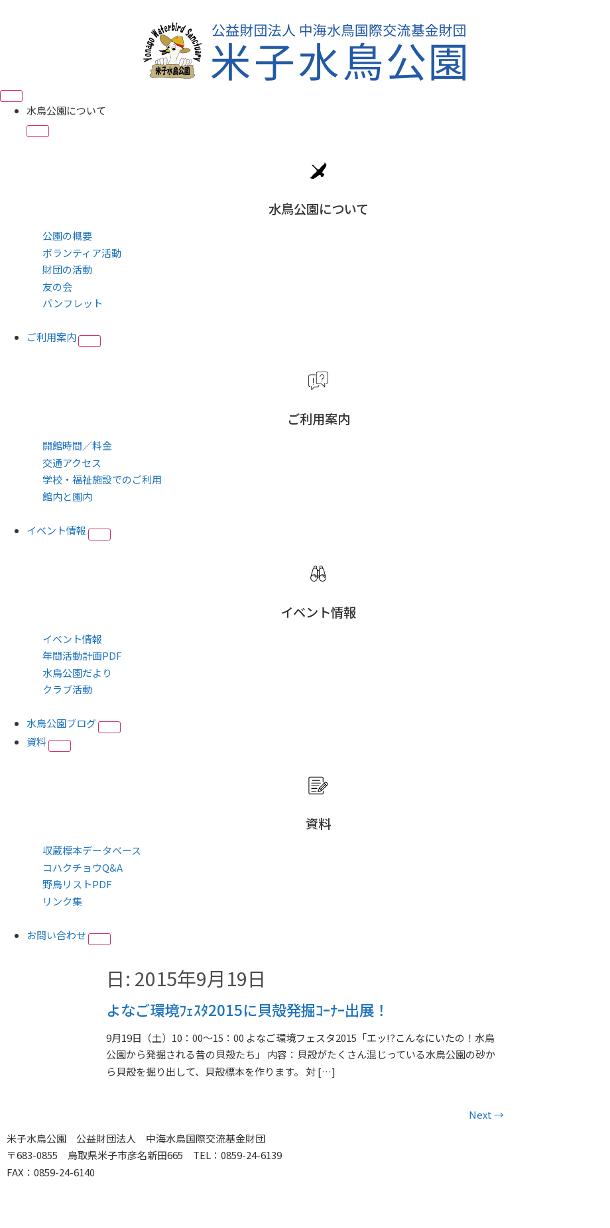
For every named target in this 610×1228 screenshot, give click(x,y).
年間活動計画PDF (82, 655)
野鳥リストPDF (77, 884)
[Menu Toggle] (11, 96)
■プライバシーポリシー (61, 1189)
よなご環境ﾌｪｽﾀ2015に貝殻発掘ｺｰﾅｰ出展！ (247, 1009)
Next (486, 1114)
